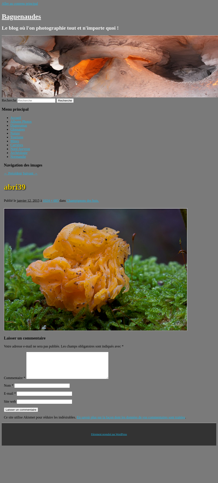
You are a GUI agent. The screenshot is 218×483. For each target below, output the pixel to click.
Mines (14, 141)
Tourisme (16, 137)
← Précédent (13, 173)
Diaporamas (18, 125)
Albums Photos (21, 121)
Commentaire (14, 383)
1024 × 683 (51, 200)
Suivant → (30, 173)
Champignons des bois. (83, 200)
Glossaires (17, 129)
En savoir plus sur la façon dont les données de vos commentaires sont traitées (131, 422)
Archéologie (18, 153)
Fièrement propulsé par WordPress (109, 439)
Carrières (16, 145)
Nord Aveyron (20, 149)
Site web (10, 407)
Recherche (9, 100)
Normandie (18, 156)
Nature (15, 133)
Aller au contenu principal (20, 3)
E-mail (10, 399)
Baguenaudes (21, 16)
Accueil (15, 118)
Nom (8, 391)
